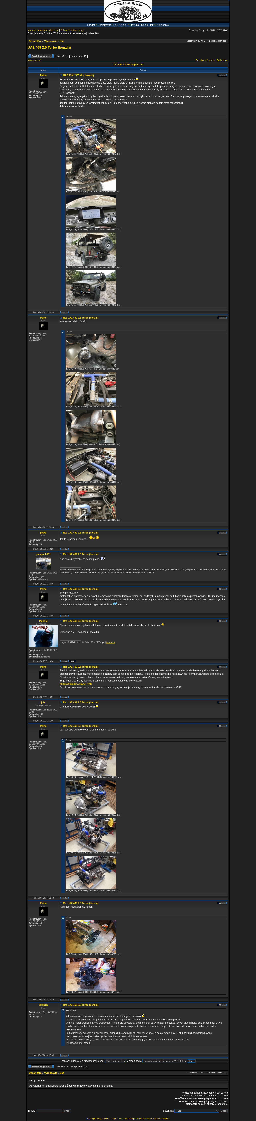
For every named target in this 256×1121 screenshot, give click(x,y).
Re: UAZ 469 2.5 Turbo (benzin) (80, 317)
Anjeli (124, 24)
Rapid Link (147, 24)
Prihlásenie (162, 24)
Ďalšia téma (222, 60)
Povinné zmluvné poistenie (157, 1119)
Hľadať (91, 24)
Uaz (62, 41)
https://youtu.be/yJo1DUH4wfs (76, 683)
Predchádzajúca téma (205, 60)
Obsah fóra (35, 41)
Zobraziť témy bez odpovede (43, 30)
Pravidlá (134, 24)
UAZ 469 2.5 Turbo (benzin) (49, 47)
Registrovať (104, 24)
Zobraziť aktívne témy (72, 30)
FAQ (116, 24)
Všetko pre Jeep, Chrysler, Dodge (102, 1119)
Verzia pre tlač (34, 60)
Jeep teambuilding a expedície (131, 1119)
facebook (110, 642)
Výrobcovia (50, 41)
